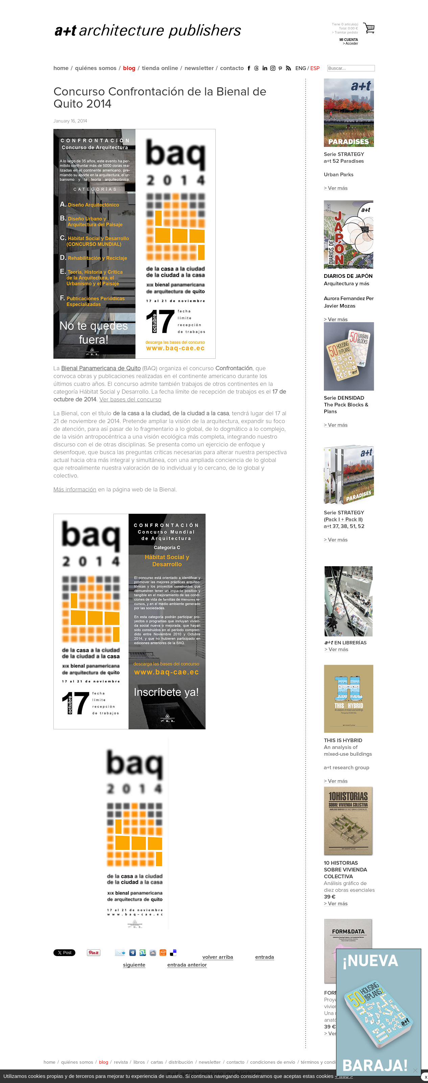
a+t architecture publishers (156, 30)
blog (129, 68)
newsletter (199, 68)
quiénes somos (96, 68)
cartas (157, 1062)
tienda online (160, 68)
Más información (74, 490)
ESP (314, 68)
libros (139, 1062)
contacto (232, 68)
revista (121, 1062)
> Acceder (350, 43)
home (61, 68)
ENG (300, 68)
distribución (181, 1062)
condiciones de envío (272, 1062)
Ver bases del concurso (130, 400)
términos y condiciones (325, 1062)
